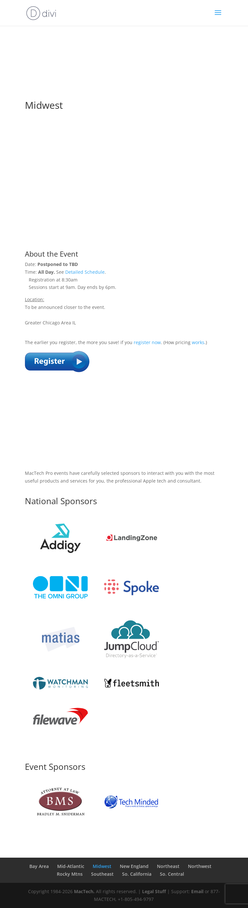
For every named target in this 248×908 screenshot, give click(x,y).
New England (134, 866)
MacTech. (84, 891)
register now (147, 342)
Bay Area (39, 866)
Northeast (168, 866)
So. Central (172, 874)
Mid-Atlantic (70, 866)
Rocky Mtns (70, 874)
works (198, 342)
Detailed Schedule (85, 272)
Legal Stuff (154, 891)
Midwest (102, 866)
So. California (136, 874)
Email (197, 891)
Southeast (102, 874)
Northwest (200, 866)
